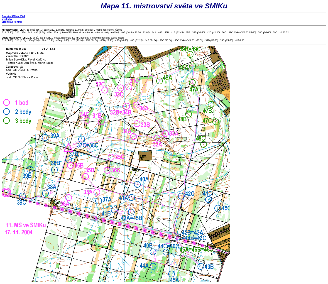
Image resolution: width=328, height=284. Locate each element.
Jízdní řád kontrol (12, 21)
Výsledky (7, 19)
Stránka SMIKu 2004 (13, 16)
